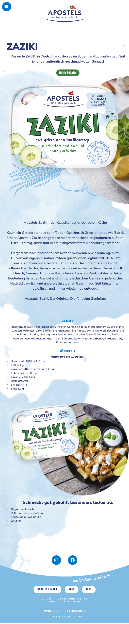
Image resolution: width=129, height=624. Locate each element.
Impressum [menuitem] (51, 611)
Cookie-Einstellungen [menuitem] (64, 616)
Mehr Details (68, 73)
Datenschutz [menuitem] (75, 611)
